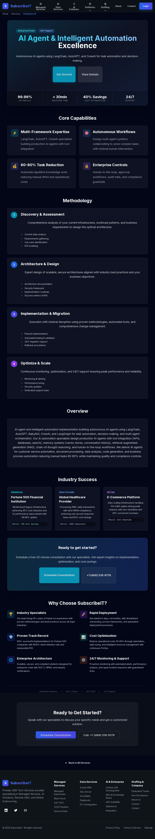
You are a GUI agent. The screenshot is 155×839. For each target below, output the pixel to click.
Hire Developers (140, 795)
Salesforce (111, 806)
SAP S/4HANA (113, 802)
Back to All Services (77, 762)
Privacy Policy (113, 827)
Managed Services (41, 6)
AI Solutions (74, 6)
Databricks (85, 800)
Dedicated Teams (140, 791)
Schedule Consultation (56, 735)
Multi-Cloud (59, 798)
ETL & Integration (88, 804)
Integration (111, 810)
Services (16, 13)
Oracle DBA (85, 787)
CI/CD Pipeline (61, 807)
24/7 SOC (59, 802)
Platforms (90, 6)
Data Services (58, 6)
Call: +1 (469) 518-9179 (99, 735)
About (118, 6)
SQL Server (85, 791)
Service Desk (61, 811)
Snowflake (85, 796)
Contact (131, 6)
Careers (136, 804)
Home (5, 13)
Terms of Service (132, 827)
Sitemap (149, 827)
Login (146, 6)
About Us (136, 799)
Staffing (105, 6)
